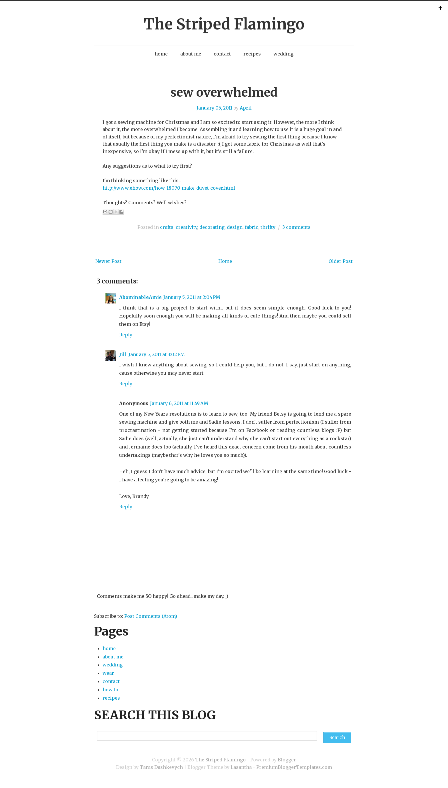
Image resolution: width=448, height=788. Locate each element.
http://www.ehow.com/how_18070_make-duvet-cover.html (169, 188)
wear (108, 673)
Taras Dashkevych (161, 767)
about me (190, 54)
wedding (283, 54)
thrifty (268, 227)
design (235, 227)
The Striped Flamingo (224, 24)
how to (110, 689)
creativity (186, 227)
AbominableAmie (140, 297)
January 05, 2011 (214, 108)
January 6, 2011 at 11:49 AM (179, 403)
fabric (251, 227)
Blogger (287, 760)
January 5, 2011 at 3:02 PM (157, 354)
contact (222, 54)
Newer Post (108, 261)
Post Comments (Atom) (150, 616)
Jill (123, 354)
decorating (212, 227)
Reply (125, 335)
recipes (252, 54)
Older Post (341, 261)
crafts (166, 227)
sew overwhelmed (224, 92)
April (246, 108)
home (161, 54)
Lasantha (241, 767)
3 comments (296, 227)
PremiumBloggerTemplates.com (294, 767)
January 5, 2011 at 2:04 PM (191, 297)
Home (225, 261)
